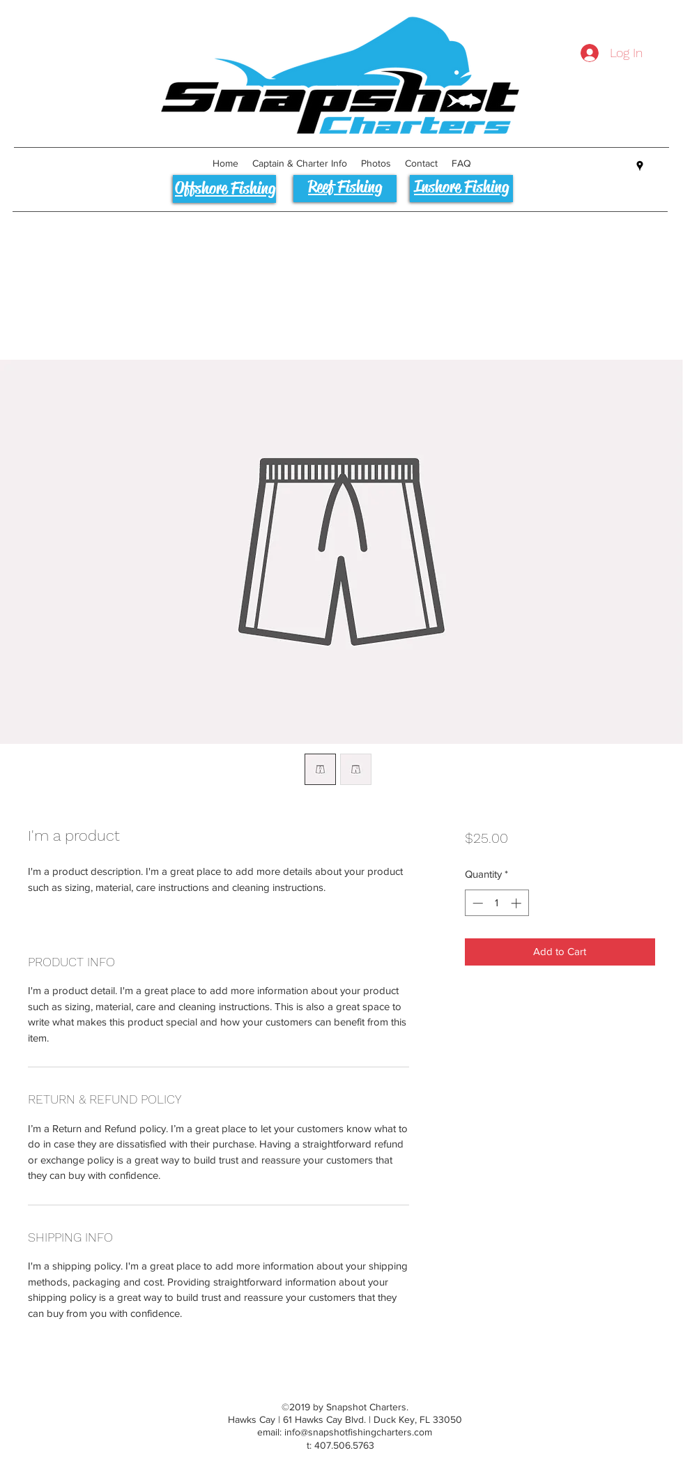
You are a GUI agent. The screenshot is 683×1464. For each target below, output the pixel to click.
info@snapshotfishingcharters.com (358, 1432)
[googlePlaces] (640, 166)
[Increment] (517, 903)
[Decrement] (476, 903)
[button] (299, 163)
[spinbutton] (496, 903)
